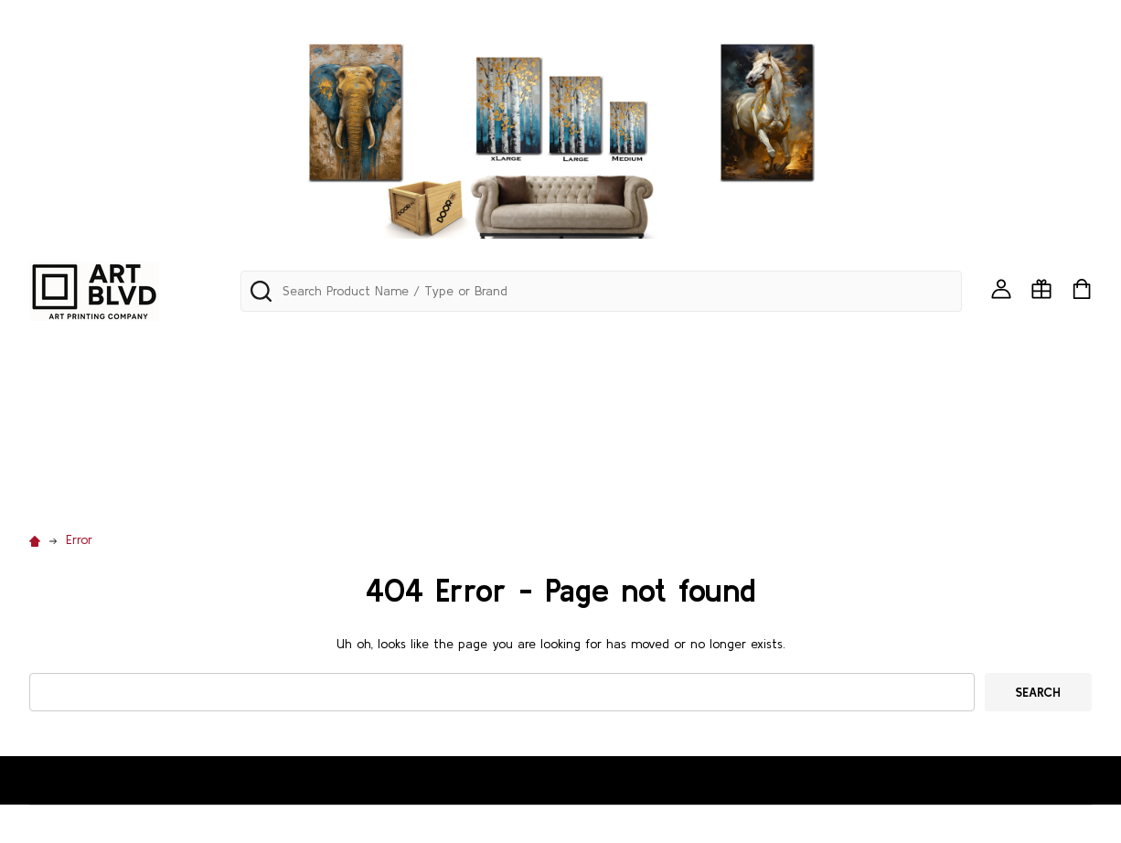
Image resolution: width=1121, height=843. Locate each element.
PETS (639, 438)
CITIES (305, 391)
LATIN (962, 391)
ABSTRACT (428, 344)
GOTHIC (791, 391)
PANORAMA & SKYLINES (291, 344)
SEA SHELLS (944, 438)
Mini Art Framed (134, 344)
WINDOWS (475, 485)
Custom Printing (589, 485)
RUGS (865, 438)
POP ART (708, 438)
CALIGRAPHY (71, 391)
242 (42, 344)
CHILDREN (228, 391)
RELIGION (793, 438)
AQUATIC (774, 344)
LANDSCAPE (881, 391)
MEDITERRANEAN (83, 438)
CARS (155, 391)
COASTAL (379, 391)
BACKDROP (949, 344)
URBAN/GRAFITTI (85, 485)
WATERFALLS (286, 485)
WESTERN (384, 485)
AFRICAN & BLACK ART (562, 344)
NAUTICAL (472, 438)
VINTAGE (193, 485)
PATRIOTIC (563, 438)
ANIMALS (691, 344)
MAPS (1023, 391)
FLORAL (574, 391)
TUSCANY (1037, 438)
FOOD (721, 391)
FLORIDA (651, 391)
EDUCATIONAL (479, 391)
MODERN (191, 438)
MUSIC (394, 438)
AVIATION (859, 344)
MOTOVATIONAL (296, 438)
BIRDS (1027, 344)
